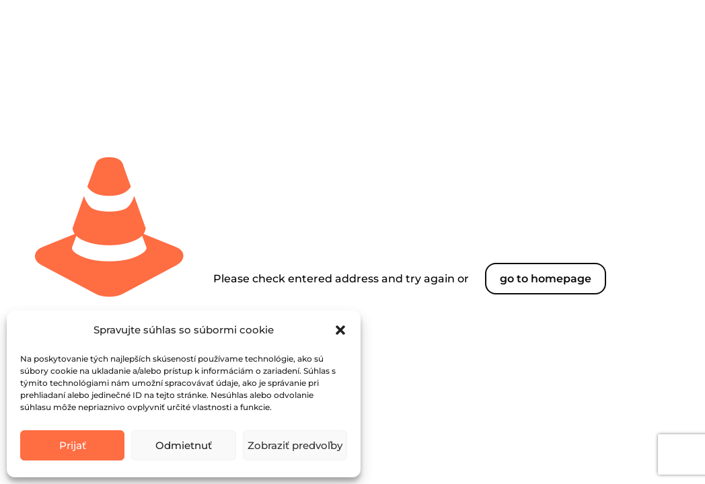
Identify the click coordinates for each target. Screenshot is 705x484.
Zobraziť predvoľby (295, 445)
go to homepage (545, 278)
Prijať (72, 445)
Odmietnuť (183, 445)
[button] (340, 330)
